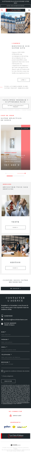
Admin (27, 449)
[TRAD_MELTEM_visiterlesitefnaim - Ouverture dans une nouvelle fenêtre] (14, 427)
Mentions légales (21, 449)
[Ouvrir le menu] (29, 10)
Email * (4, 347)
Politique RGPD (16, 450)
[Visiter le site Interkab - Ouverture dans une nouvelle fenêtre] (22, 427)
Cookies (22, 450)
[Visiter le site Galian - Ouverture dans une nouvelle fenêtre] (7, 427)
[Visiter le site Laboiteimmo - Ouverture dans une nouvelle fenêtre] (15, 445)
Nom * (3, 332)
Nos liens (9, 450)
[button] (24, 173)
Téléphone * (6, 354)
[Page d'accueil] (15, 10)
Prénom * (5, 339)
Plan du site (13, 449)
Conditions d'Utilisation (7, 403)
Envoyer (8, 381)
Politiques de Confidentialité (23, 402)
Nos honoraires (5, 449)
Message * (5, 362)
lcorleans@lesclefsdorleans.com (16, 319)
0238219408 (8, 316)
